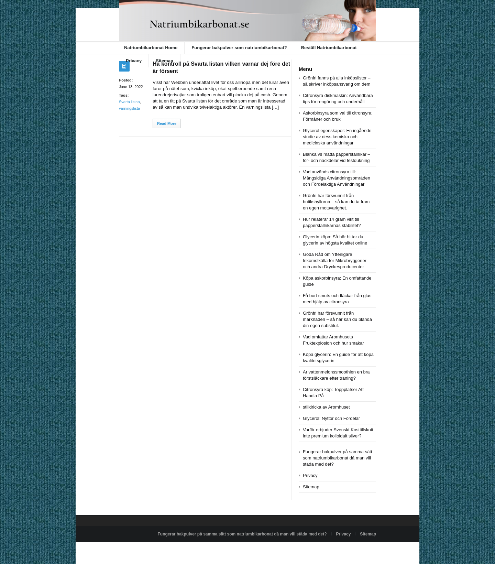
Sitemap (164, 60)
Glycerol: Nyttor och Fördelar (331, 418)
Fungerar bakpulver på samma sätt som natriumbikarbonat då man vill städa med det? (337, 458)
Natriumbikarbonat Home (150, 47)
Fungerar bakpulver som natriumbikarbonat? (239, 47)
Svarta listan (129, 102)
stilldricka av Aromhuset (326, 407)
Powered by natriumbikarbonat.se (149, 549)
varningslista (129, 108)
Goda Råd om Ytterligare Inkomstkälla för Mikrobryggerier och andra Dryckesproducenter (334, 260)
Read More (166, 123)
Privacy (134, 60)
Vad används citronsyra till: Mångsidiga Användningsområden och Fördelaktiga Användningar (336, 178)
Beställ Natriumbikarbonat (329, 47)
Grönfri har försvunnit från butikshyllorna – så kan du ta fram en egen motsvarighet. (336, 201)
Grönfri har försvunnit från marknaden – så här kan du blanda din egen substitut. (337, 319)
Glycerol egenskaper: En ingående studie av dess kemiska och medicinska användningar (337, 136)
